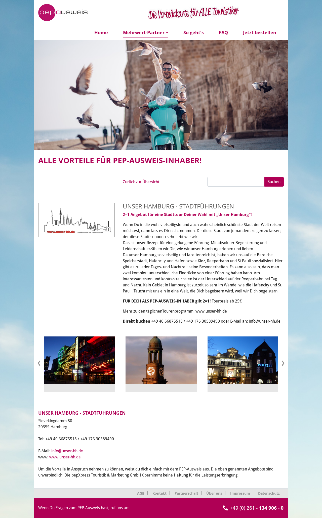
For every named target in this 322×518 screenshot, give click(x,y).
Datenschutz (269, 493)
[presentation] (39, 362)
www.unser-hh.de (65, 457)
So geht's (193, 32)
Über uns (214, 493)
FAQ (223, 32)
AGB (140, 493)
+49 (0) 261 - (253, 508)
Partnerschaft (186, 493)
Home (101, 32)
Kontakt (159, 493)
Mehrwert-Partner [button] (144, 32)
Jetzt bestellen (259, 32)
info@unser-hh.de (67, 451)
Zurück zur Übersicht (141, 182)
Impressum (240, 493)
